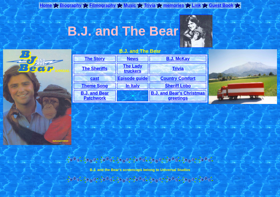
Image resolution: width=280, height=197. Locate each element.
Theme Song (94, 85)
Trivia (149, 5)
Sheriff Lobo (178, 85)
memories (173, 5)
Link (196, 5)
